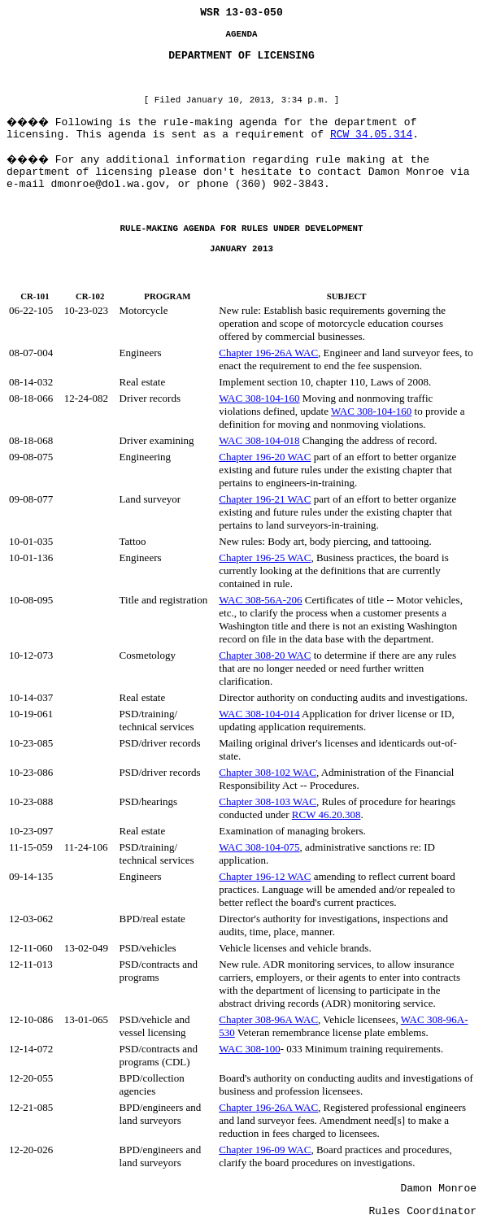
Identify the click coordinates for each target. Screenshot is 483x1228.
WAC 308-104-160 (259, 398)
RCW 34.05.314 (371, 134)
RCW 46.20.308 (326, 814)
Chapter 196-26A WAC (268, 352)
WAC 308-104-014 (259, 714)
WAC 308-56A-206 (260, 600)
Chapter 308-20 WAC (265, 655)
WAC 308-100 (249, 1049)
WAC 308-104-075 (259, 847)
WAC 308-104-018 (259, 440)
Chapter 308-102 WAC (267, 772)
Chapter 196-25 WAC (265, 557)
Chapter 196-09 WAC (265, 1149)
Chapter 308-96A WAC (268, 1019)
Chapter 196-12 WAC (265, 876)
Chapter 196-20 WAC (265, 457)
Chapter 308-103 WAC (267, 801)
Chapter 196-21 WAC (265, 499)
